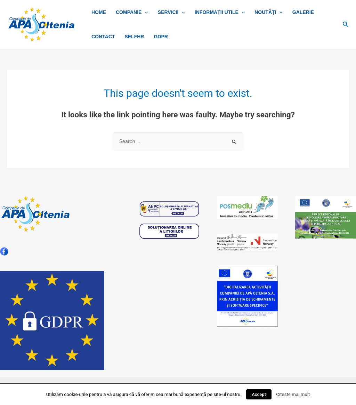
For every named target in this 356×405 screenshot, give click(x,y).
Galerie (303, 12)
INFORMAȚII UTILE (220, 12)
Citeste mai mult (293, 394)
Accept (259, 394)
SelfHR (134, 36)
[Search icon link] (346, 24)
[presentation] (144, 12)
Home (98, 12)
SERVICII (171, 12)
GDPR (161, 36)
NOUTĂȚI (268, 12)
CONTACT (103, 36)
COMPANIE (132, 12)
